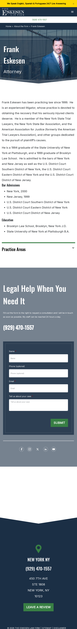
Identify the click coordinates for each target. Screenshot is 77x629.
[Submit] (59, 423)
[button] (72, 12)
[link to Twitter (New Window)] (37, 449)
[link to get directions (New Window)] (38, 560)
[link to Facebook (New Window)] (21, 449)
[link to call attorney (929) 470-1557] (38, 328)
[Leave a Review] (38, 607)
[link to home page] (13, 11)
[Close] (73, 3)
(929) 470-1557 (39, 19)
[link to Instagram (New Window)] (29, 449)
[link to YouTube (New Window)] (53, 449)
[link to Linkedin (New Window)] (45, 449)
